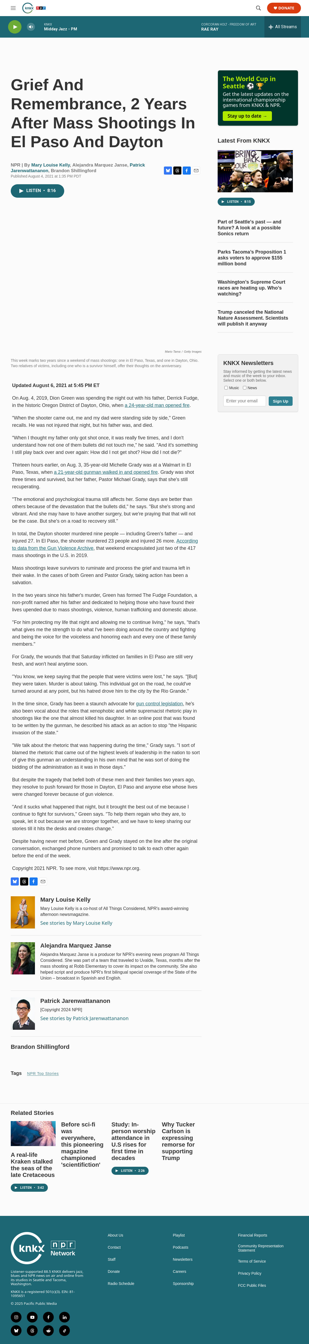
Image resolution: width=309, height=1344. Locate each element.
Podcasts (180, 1247)
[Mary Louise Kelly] (23, 912)
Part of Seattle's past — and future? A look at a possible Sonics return (249, 227)
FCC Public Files (252, 1286)
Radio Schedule (121, 1284)
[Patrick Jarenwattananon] (23, 1014)
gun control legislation (159, 703)
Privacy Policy (249, 1273)
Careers (179, 1272)
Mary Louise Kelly (50, 165)
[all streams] (282, 27)
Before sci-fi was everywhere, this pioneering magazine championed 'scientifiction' (82, 1144)
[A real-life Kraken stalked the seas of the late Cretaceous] (33, 1133)
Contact (114, 1247)
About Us (115, 1235)
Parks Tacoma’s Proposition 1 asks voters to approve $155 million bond (252, 257)
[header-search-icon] (258, 8)
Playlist (179, 1235)
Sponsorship (183, 1284)
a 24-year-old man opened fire (157, 405)
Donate (286, 8)
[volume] (30, 27)
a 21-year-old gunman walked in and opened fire (106, 472)
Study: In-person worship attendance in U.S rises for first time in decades (134, 1141)
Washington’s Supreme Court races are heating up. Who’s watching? (251, 288)
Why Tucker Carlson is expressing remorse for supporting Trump (178, 1141)
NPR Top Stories (43, 1073)
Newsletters (182, 1260)
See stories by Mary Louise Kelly (76, 923)
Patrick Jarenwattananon (75, 1001)
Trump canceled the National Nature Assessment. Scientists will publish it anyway (253, 318)
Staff (112, 1260)
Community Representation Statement (261, 1248)
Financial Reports (252, 1235)
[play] (14, 27)
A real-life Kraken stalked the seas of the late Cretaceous (33, 1164)
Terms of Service (252, 1261)
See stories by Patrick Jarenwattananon (84, 1018)
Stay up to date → (247, 116)
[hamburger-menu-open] (13, 8)
